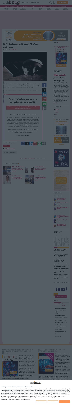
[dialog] (36, 392)
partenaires (9, 388)
